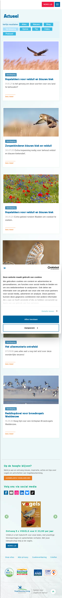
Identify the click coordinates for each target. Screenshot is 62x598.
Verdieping (11, 29)
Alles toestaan (31, 319)
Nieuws (36, 24)
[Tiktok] (32, 493)
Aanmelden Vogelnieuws (18, 478)
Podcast (9, 33)
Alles (24, 24)
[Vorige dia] (7, 533)
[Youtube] (11, 493)
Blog (48, 24)
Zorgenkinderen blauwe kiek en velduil (28, 145)
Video (47, 29)
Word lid (12, 546)
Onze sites (9, 557)
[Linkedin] (22, 493)
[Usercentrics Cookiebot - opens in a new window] (47, 268)
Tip (36, 29)
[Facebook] (6, 493)
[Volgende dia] (55, 533)
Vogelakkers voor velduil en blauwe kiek (29, 79)
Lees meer (9, 97)
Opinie (25, 29)
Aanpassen (31, 328)
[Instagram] (17, 493)
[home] (13, 4)
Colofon (53, 557)
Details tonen (48, 311)
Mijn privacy (23, 557)
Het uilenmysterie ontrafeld (21, 346)
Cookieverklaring (39, 557)
